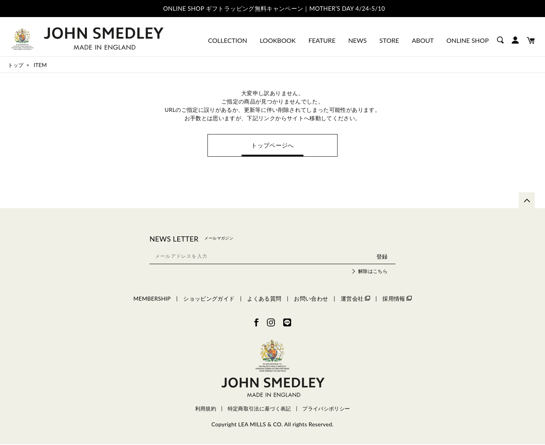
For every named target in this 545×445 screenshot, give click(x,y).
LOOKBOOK (278, 40)
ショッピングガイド (208, 299)
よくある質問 (264, 299)
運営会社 (355, 299)
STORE (389, 40)
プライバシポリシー (326, 410)
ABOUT (423, 40)
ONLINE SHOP (467, 40)
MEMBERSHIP (152, 299)
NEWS (357, 40)
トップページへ (272, 146)
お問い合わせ (311, 299)
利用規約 (205, 410)
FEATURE (321, 40)
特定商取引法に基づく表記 (259, 410)
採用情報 (396, 299)
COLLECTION (227, 40)
